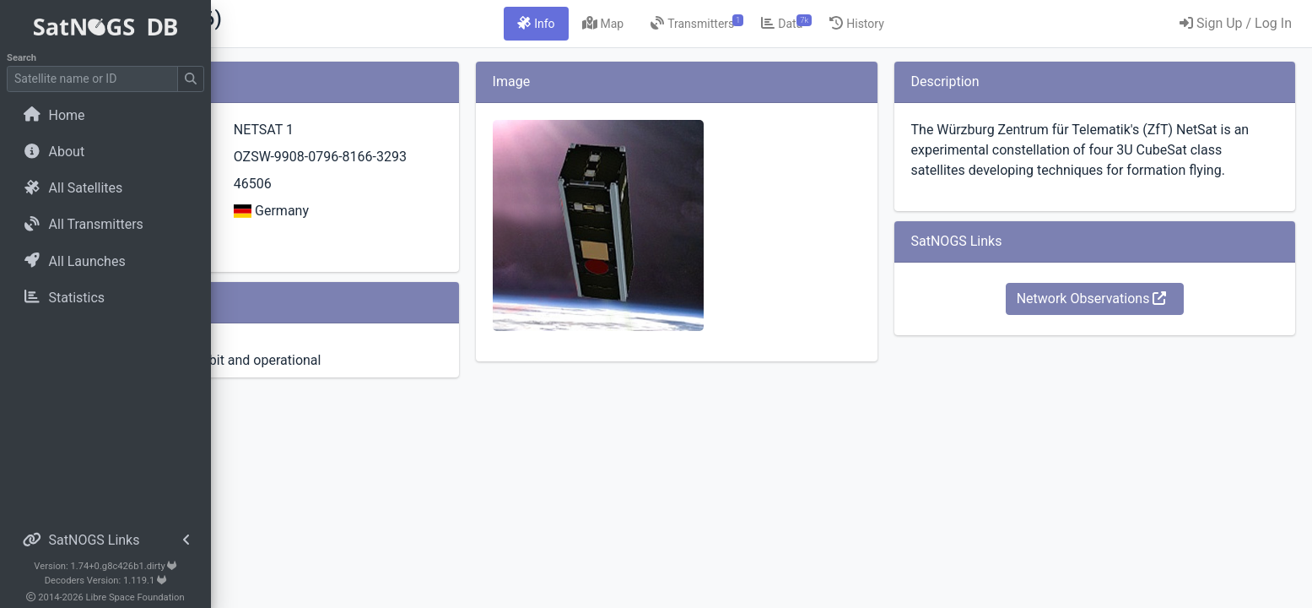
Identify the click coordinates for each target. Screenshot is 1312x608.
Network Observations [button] (1121, 319)
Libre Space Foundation (135, 597)
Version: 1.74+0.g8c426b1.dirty (105, 566)
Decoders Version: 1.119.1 (106, 580)
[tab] (624, 24)
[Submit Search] (190, 79)
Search (21, 57)
